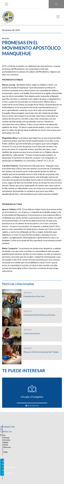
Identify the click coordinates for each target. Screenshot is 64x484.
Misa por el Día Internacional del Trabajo (41, 352)
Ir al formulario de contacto (31, 443)
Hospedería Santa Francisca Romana (39, 315)
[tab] (26, 405)
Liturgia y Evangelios (32, 396)
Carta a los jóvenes (32, 333)
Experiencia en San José (34, 296)
